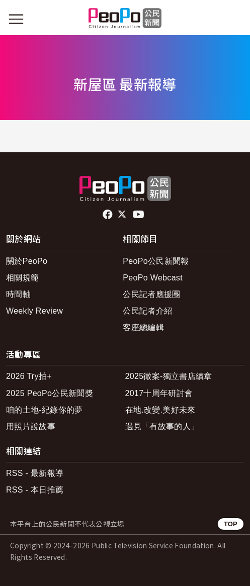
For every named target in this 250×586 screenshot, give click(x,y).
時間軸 (18, 294)
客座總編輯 (143, 327)
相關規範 (22, 277)
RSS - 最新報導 (34, 473)
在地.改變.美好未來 (160, 410)
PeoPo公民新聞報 (156, 261)
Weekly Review (34, 311)
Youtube (139, 215)
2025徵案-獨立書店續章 (168, 376)
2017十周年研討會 (159, 393)
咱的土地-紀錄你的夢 (44, 410)
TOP (230, 524)
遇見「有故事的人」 (162, 426)
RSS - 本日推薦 (34, 489)
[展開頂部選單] (234, 19)
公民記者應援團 (151, 294)
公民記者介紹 (147, 311)
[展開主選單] (16, 19)
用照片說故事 (30, 426)
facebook (108, 215)
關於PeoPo (26, 261)
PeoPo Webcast (153, 277)
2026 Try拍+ (29, 376)
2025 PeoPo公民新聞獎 (49, 393)
